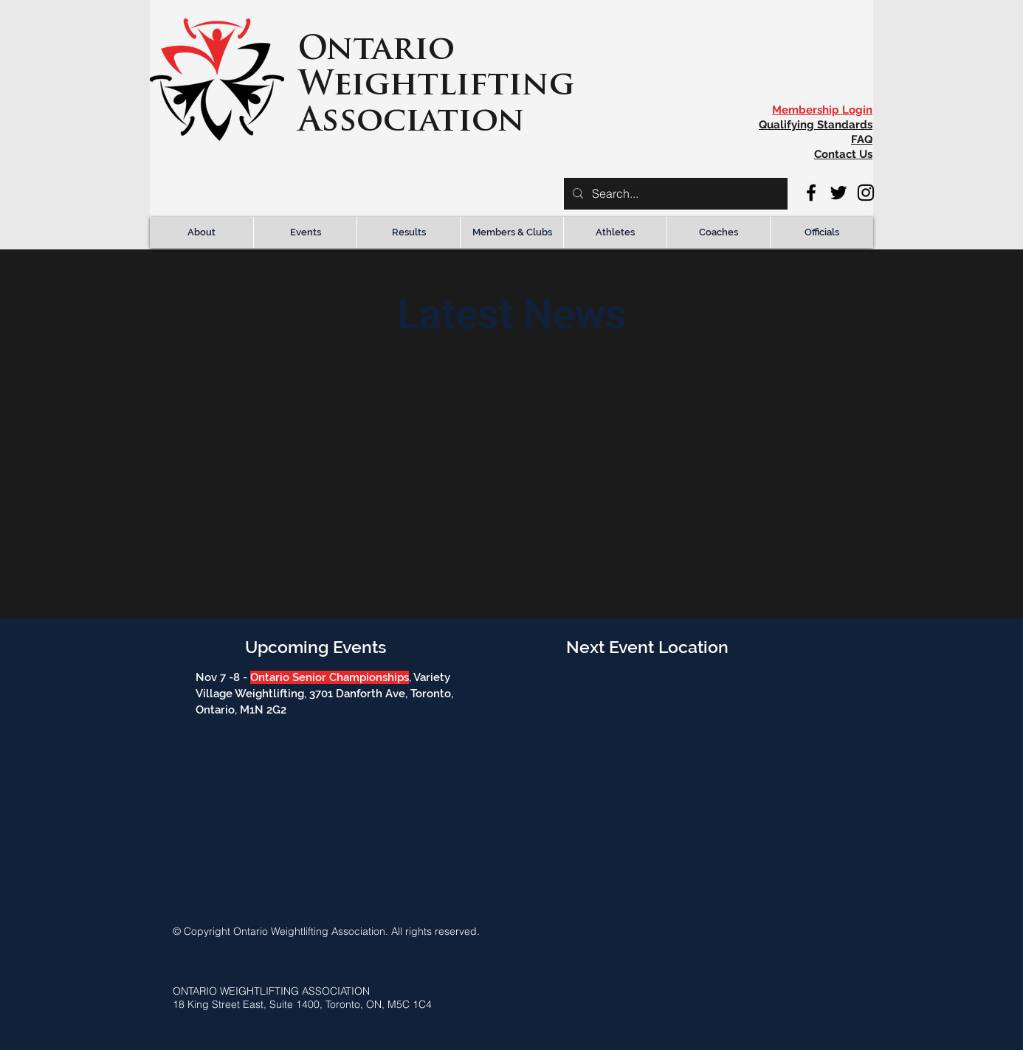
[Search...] (674, 194)
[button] (201, 232)
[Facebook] (811, 193)
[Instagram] (866, 193)
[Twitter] (838, 193)
